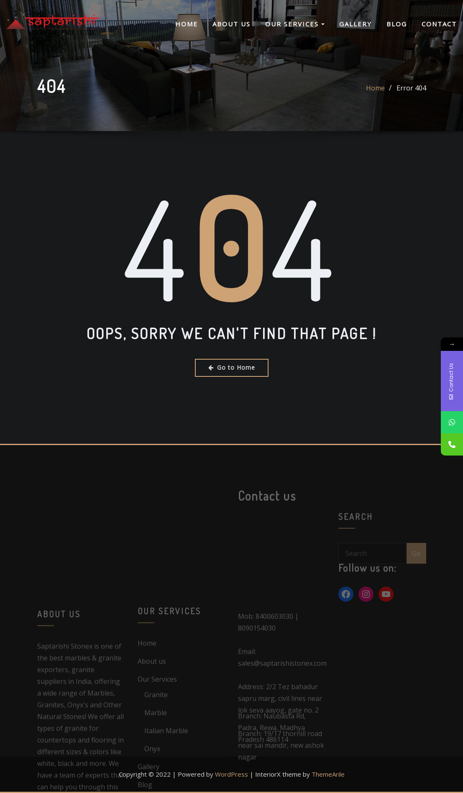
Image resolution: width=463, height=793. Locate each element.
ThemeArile (328, 774)
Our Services (295, 24)
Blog (396, 24)
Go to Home (231, 367)
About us (231, 24)
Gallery (355, 24)
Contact (439, 24)
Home (186, 24)
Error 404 (411, 95)
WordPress (231, 774)
